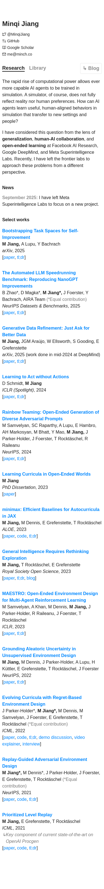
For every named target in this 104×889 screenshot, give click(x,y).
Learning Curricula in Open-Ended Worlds (46, 474)
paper (8, 257)
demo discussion (55, 737)
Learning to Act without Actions (35, 376)
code (22, 536)
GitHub (13, 41)
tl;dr (20, 257)
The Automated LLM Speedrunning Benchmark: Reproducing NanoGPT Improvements (40, 279)
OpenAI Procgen (22, 841)
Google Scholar (20, 47)
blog (31, 578)
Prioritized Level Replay (27, 814)
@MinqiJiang (18, 34)
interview (31, 744)
